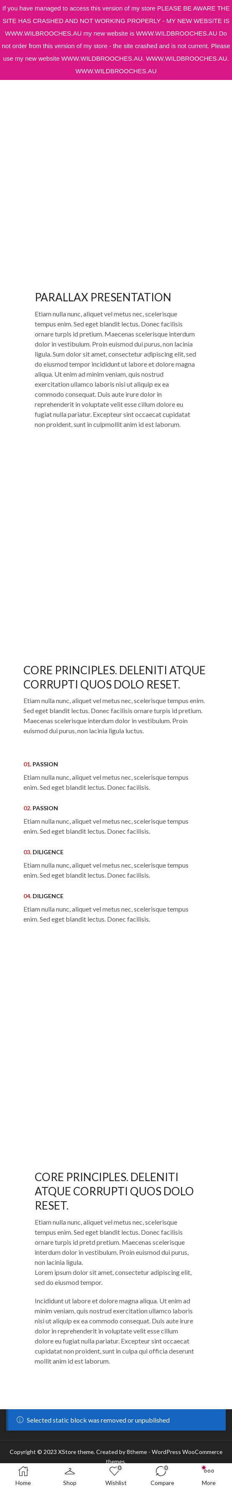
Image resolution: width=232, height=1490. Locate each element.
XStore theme (75, 1451)
